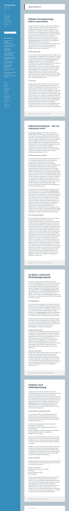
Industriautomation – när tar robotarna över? (43, 127)
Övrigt (5, 26)
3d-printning (6, 24)
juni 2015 (6, 102)
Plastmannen (40, 113)
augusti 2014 (6, 106)
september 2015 (7, 100)
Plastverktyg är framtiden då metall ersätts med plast (9, 46)
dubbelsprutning (32, 403)
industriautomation (54, 190)
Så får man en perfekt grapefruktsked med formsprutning (8, 66)
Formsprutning (9, 5)
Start (5, 14)
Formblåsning (6, 18)
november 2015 (7, 96)
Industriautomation (8, 22)
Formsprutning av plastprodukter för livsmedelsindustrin (8, 49)
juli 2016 (5, 92)
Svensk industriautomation (35, 132)
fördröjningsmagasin (49, 289)
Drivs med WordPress (32, 508)
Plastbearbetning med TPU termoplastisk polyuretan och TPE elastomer (9, 58)
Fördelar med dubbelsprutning (37, 386)
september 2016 (7, 88)
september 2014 (7, 104)
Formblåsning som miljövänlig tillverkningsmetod (10, 73)
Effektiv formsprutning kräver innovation (40, 20)
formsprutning (32, 40)
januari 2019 (6, 84)
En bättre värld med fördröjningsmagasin (39, 276)
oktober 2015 (6, 98)
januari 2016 (6, 94)
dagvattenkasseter (42, 312)
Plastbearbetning (7, 20)
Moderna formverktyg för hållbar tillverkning (9, 62)
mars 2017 (6, 86)
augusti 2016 (6, 90)
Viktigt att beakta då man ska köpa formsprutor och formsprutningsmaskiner (9, 54)
